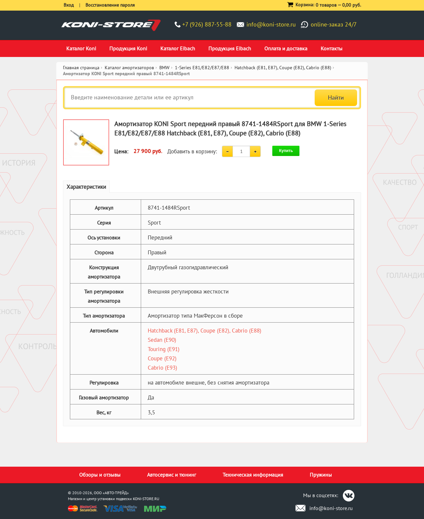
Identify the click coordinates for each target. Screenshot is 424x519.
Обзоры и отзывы (100, 474)
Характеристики (86, 186)
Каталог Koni (81, 48)
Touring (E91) (164, 349)
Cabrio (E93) (162, 367)
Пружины (321, 474)
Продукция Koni (128, 48)
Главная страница (81, 68)
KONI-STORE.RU (146, 498)
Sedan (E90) (162, 339)
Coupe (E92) (162, 358)
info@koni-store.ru (271, 24)
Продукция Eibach (229, 48)
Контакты (332, 48)
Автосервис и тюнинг (171, 474)
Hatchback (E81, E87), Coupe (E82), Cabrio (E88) (204, 330)
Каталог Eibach (177, 48)
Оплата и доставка (285, 48)
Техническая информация (253, 474)
